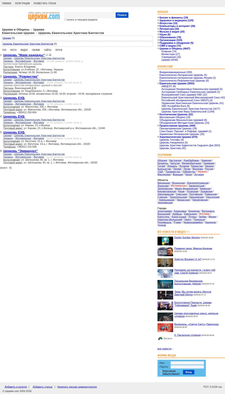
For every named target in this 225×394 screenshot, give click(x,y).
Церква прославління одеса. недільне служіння (196, 315)
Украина (8, 61)
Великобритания (191, 163)
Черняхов (210, 222)
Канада (209, 166)
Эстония (199, 174)
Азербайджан (191, 160)
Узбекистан (188, 171)
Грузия (161, 166)
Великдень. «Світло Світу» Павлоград (196, 324)
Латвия (177, 169)
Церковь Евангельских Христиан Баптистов (28, 44)
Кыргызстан (164, 169)
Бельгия (175, 163)
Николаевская (166, 194)
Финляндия (164, 174)
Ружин (177, 222)
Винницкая (164, 183)
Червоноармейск (193, 222)
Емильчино (190, 214)
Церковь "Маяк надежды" (24, 55)
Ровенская (211, 194)
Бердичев (194, 211)
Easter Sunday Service (187, 237)
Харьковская (196, 197)
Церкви (7, 38)
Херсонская (213, 197)
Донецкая (163, 185)
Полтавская (196, 194)
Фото (13, 50)
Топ (4, 50)
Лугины (192, 216)
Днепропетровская (198, 183)
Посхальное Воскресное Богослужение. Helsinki (188, 282)
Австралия (175, 160)
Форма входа (167, 355)
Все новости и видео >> (174, 232)
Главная (6, 3)
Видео (24, 50)
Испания (184, 166)
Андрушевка (165, 211)
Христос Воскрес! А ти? (188, 259)
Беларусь (163, 163)
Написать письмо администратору (77, 387)
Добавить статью (42, 387)
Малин (212, 216)
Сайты (47, 50)
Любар (202, 216)
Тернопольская (178, 197)
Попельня (199, 219)
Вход (189, 372)
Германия (209, 163)
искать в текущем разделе (80, 19)
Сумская (162, 197)
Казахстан (197, 166)
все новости (164, 348)
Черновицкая (165, 202)
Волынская (178, 183)
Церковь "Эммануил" (20, 151)
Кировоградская (167, 191)
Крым (181, 191)
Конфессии (165, 66)
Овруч (187, 219)
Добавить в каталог (16, 387)
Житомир (38, 61)
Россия (209, 169)
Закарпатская (197, 185)
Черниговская (200, 199)
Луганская (192, 191)
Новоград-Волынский (170, 219)
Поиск (122, 15)
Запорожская (165, 188)
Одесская (181, 194)
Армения (206, 160)
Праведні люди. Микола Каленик (193, 248)
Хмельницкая (167, 199)
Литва (186, 169)
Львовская (206, 191)
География (165, 155)
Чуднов (162, 225)
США (160, 171)
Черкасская (183, 199)
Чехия (188, 174)
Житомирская (23, 61)
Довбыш (177, 214)
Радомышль (165, 222)
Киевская (205, 188)
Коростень (164, 216)
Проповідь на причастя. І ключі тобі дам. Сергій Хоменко (194, 271)
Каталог (163, 12)
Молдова (197, 169)
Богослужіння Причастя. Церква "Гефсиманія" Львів (193, 304)
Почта (58, 50)
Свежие (36, 50)
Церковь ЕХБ (14, 98)
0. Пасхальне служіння (187, 335)
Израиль (172, 166)
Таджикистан (172, 171)
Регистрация (22, 3)
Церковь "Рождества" (20, 76)
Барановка (180, 211)
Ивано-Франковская (186, 188)
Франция (178, 174)
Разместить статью (45, 3)
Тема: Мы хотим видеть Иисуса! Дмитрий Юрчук (192, 293)
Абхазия (162, 160)
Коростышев (179, 216)
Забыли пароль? (171, 373)
